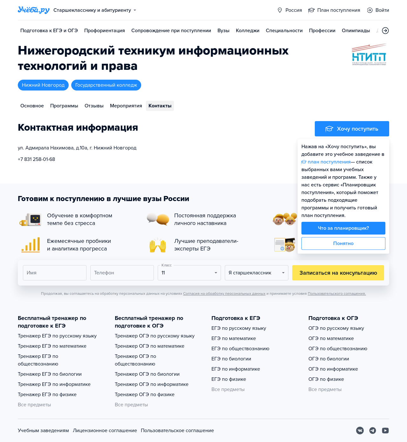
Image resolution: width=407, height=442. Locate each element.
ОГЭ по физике (326, 379)
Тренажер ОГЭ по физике (145, 394)
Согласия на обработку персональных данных (224, 293)
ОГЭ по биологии (328, 359)
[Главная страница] (34, 10)
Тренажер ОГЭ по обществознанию (135, 360)
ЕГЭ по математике (233, 338)
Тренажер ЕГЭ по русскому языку (57, 336)
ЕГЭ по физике (228, 379)
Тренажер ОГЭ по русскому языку (155, 336)
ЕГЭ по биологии (231, 359)
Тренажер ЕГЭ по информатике (54, 384)
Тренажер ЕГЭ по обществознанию (38, 360)
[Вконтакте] (360, 430)
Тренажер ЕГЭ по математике (52, 346)
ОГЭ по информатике (333, 369)
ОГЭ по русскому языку (336, 328)
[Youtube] (385, 430)
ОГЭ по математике (331, 338)
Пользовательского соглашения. (337, 293)
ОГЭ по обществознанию (337, 348)
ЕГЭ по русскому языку (238, 328)
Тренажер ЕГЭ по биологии (50, 374)
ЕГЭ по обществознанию (240, 348)
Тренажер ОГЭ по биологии (147, 374)
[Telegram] (372, 430)
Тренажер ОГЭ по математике (149, 346)
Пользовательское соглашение (177, 430)
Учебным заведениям (43, 430)
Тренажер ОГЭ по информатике (152, 384)
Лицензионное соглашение (105, 430)
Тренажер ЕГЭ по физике (47, 394)
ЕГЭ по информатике (235, 369)
